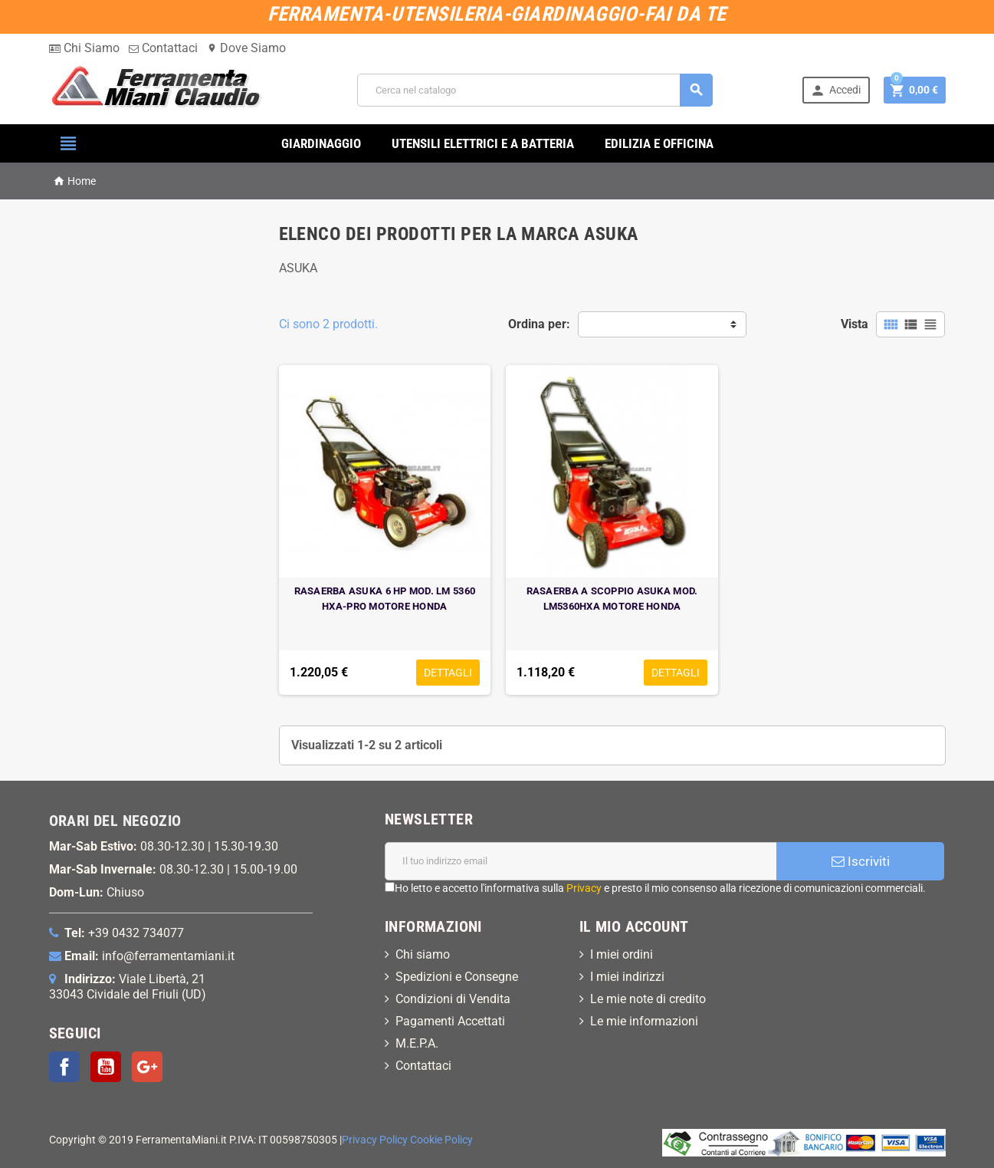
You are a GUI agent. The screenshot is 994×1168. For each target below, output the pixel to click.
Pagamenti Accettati (450, 1021)
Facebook (64, 1066)
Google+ (147, 1066)
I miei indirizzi (627, 976)
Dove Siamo (246, 48)
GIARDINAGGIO (321, 143)
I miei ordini (621, 954)
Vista (854, 324)
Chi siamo (422, 954)
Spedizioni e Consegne (456, 976)
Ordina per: (539, 324)
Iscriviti (861, 861)
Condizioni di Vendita (452, 999)
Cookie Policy (441, 1140)
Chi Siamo (84, 48)
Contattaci (163, 48)
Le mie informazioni (644, 1021)
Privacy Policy (375, 1140)
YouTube (105, 1066)
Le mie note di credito (648, 999)
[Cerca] (535, 90)
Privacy (584, 888)
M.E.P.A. (416, 1043)
